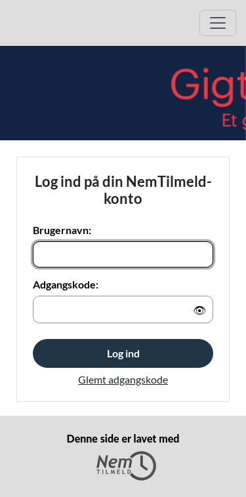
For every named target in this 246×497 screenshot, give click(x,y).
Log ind (123, 353)
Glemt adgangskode (123, 379)
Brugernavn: (62, 230)
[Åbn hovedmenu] (217, 23)
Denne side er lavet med (123, 456)
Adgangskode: (65, 284)
